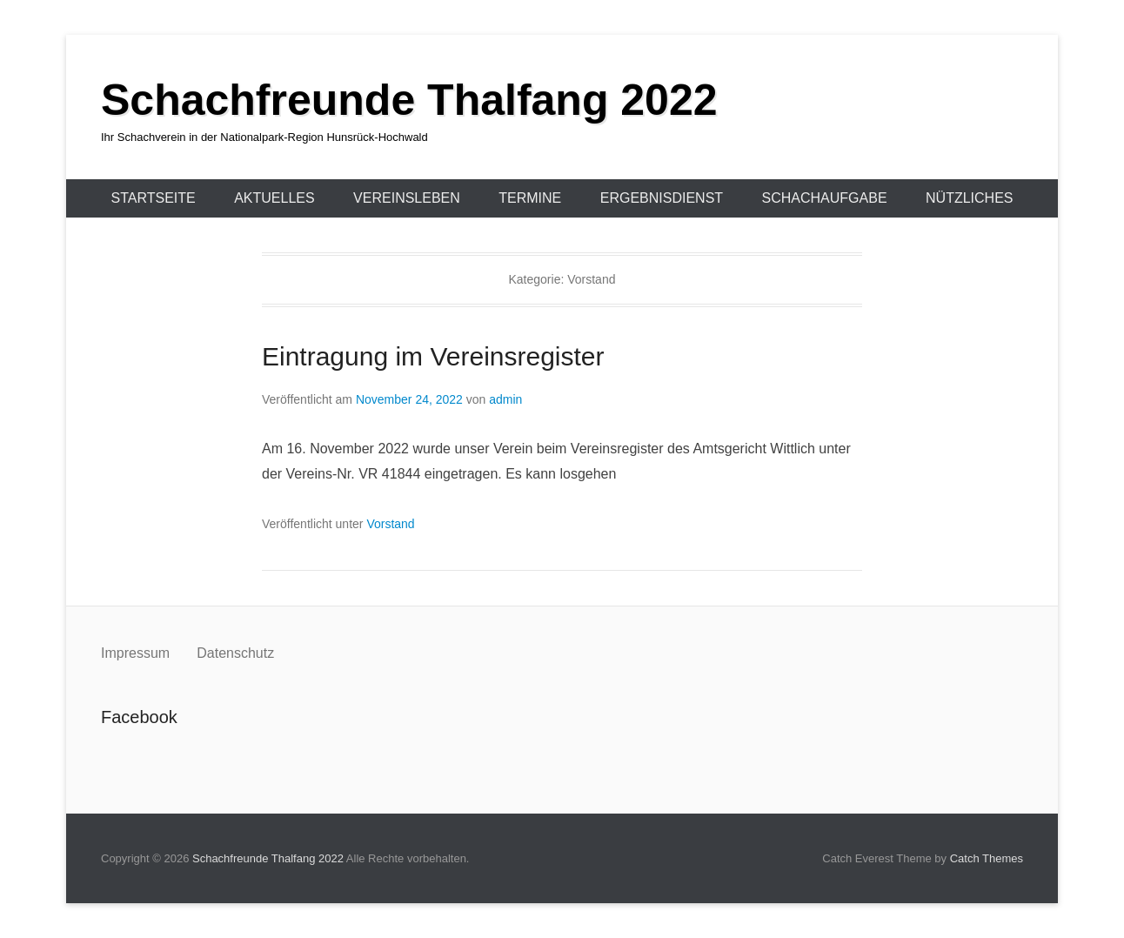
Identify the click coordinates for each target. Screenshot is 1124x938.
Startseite (153, 198)
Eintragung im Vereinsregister (433, 356)
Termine (529, 198)
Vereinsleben (406, 198)
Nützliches (969, 198)
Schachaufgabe (824, 198)
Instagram (152, 755)
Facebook (115, 755)
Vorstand (390, 524)
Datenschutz (235, 653)
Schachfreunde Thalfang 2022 (409, 100)
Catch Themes (986, 858)
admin (505, 399)
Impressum (137, 653)
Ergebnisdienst (661, 198)
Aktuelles (274, 198)
